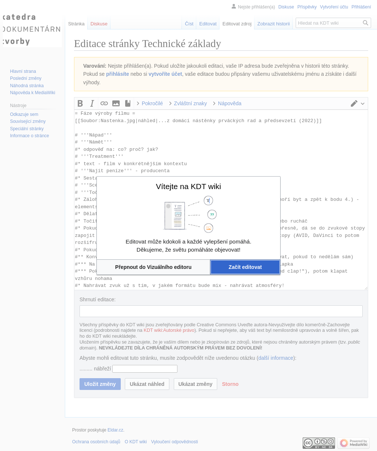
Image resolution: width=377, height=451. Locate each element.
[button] (153, 267)
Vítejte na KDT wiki (188, 186)
